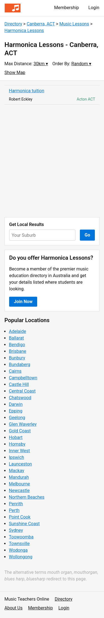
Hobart (15, 437)
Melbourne (19, 483)
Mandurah (19, 477)
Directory (13, 24)
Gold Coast (20, 430)
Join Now (23, 301)
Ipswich (16, 457)
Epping (15, 411)
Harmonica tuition (26, 90)
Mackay (16, 470)
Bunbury (17, 358)
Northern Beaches (26, 497)
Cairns (15, 371)
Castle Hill (19, 384)
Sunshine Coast (24, 523)
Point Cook (20, 517)
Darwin (16, 404)
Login (93, 7)
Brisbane (17, 351)
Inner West (19, 450)
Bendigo (17, 344)
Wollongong (20, 556)
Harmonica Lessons (24, 30)
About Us (13, 608)
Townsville (19, 543)
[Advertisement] (52, 161)
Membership (66, 7)
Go (87, 235)
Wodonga (18, 550)
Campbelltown (23, 377)
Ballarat (16, 338)
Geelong (17, 417)
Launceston (20, 464)
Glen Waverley (23, 424)
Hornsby (17, 444)
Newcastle (19, 490)
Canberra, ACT (41, 24)
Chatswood (20, 397)
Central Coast (22, 391)
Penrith (16, 503)
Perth (14, 510)
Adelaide (17, 331)
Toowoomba (21, 537)
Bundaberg (19, 364)
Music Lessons (74, 24)
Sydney (16, 530)
